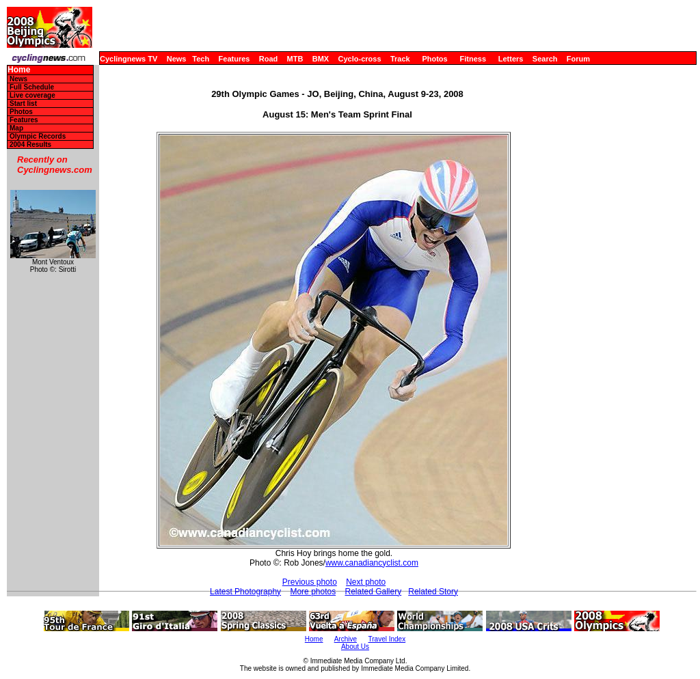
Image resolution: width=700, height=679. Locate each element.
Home (19, 70)
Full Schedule (32, 87)
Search (545, 59)
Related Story (433, 591)
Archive (345, 639)
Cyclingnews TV (128, 59)
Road (268, 59)
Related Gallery (373, 591)
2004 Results (30, 144)
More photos (313, 591)
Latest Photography (245, 591)
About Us (355, 646)
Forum (578, 59)
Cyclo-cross (359, 59)
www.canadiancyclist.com (371, 563)
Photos (434, 59)
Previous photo (309, 582)
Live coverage (32, 95)
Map (16, 128)
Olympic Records (38, 136)
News (177, 59)
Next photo (366, 582)
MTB (295, 59)
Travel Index (387, 639)
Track (400, 59)
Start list (23, 103)
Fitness (472, 59)
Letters (511, 59)
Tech (200, 59)
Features (234, 59)
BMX (320, 59)
